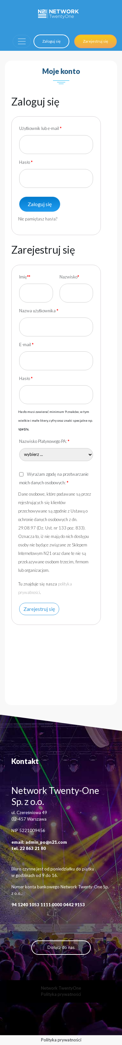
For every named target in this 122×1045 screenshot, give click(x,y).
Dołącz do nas (61, 947)
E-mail (26, 344)
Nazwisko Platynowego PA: (44, 441)
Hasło (26, 162)
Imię (24, 276)
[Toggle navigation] (22, 41)
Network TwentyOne (61, 988)
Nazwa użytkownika (38, 310)
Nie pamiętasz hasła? (37, 218)
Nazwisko (69, 276)
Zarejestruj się (95, 41)
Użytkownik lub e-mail (40, 128)
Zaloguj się (51, 41)
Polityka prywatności (61, 994)
